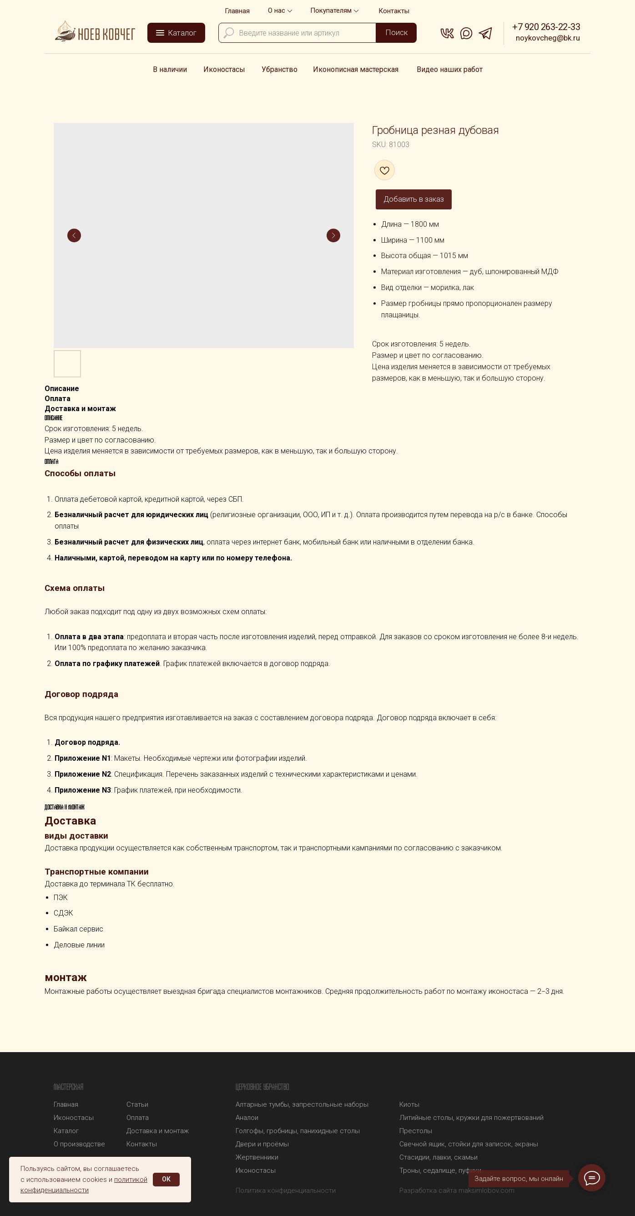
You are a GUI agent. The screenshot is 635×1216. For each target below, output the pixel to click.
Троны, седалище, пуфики (440, 1170)
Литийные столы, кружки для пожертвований (471, 1118)
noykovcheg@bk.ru (548, 37)
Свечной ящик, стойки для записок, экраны (468, 1144)
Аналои (247, 1118)
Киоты (409, 1104)
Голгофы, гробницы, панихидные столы (298, 1131)
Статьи (137, 1104)
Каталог (66, 1131)
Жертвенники (257, 1157)
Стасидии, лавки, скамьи (438, 1157)
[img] (95, 30)
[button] (335, 11)
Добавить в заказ (413, 199)
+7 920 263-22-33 (546, 26)
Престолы (415, 1131)
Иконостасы (256, 1170)
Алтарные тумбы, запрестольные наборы (302, 1104)
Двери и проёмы (262, 1144)
